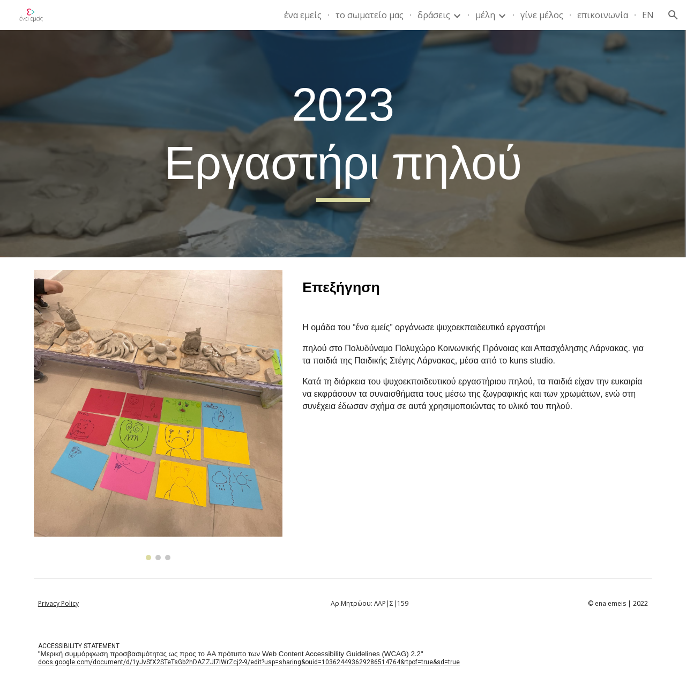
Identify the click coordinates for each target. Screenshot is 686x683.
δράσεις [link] (433, 15)
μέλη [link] (485, 15)
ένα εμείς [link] (303, 15)
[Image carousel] (158, 415)
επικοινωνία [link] (602, 15)
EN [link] (648, 15)
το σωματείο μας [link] (369, 15)
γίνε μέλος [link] (541, 15)
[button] (673, 15)
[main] (343, 143)
